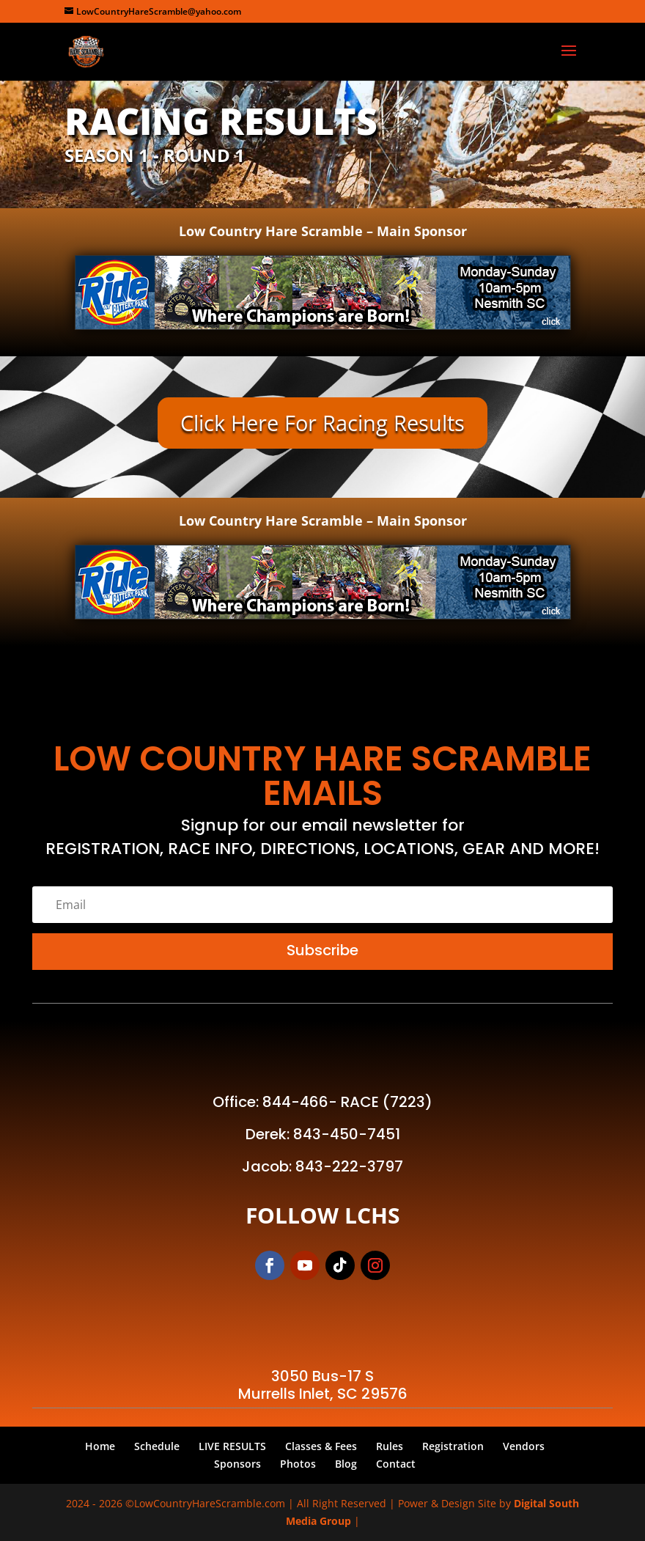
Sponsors (237, 1464)
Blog (346, 1464)
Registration (453, 1446)
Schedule (157, 1446)
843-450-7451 (346, 1134)
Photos (298, 1464)
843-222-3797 (349, 1166)
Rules (389, 1446)
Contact (396, 1464)
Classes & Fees (321, 1446)
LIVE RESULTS (232, 1446)
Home (100, 1446)
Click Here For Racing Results (322, 422)
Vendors (524, 1446)
